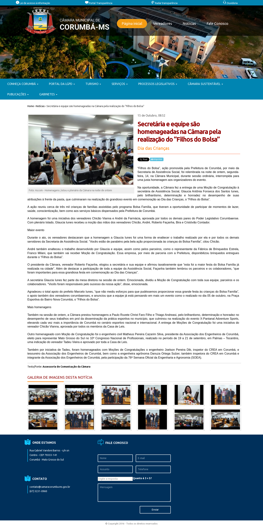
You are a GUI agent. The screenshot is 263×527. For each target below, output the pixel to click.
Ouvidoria (230, 3)
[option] (131, 42)
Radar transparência (164, 3)
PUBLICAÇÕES (18, 94)
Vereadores (162, 23)
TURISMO (93, 83)
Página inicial (132, 23)
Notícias (189, 23)
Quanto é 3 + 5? (142, 478)
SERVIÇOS (120, 83)
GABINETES (48, 94)
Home (30, 106)
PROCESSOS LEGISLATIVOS (157, 83)
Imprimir (156, 159)
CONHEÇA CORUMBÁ (22, 83)
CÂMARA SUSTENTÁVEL (205, 83)
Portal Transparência (98, 3)
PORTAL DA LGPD (62, 83)
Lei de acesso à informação (33, 3)
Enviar (155, 509)
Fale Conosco (217, 23)
